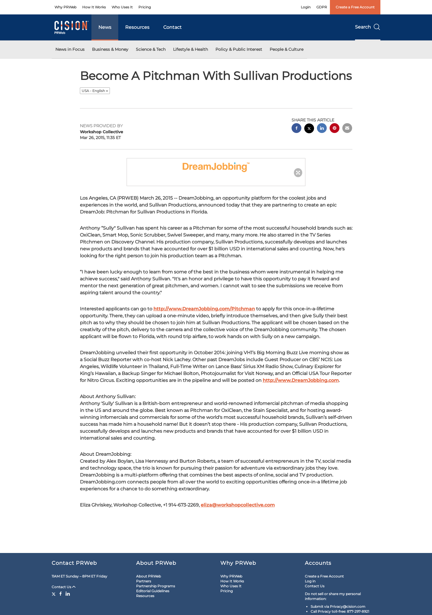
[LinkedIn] (68, 594)
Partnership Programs (155, 586)
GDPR (321, 7)
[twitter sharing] (309, 129)
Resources (137, 27)
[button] (216, 166)
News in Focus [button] (69, 49)
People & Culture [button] (286, 49)
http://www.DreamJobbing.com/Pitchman (204, 309)
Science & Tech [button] (151, 49)
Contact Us (64, 587)
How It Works (94, 7)
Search (367, 27)
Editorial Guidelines (152, 591)
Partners (143, 581)
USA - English (95, 91)
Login (306, 7)
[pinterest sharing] (334, 128)
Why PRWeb (65, 7)
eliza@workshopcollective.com (238, 505)
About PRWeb (148, 576)
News (104, 27)
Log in (310, 581)
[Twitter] (54, 594)
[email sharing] (347, 128)
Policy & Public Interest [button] (238, 49)
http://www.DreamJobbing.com (301, 380)
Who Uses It (122, 7)
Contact (172, 27)
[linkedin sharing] (322, 128)
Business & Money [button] (110, 49)
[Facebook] (60, 594)
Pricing (144, 7)
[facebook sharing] (296, 128)
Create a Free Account (355, 7)
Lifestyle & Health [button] (190, 49)
